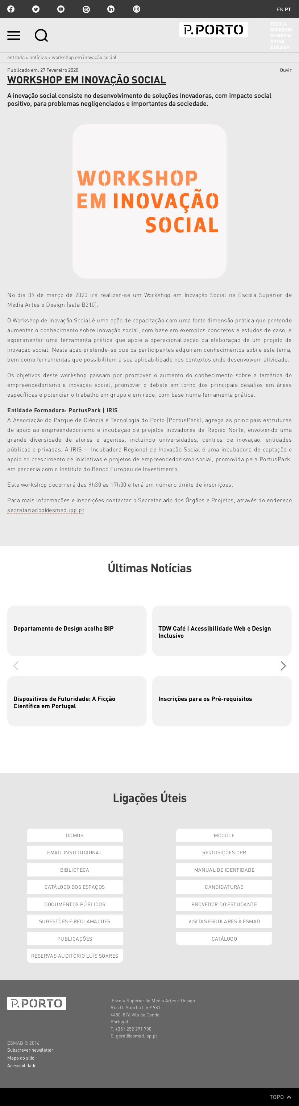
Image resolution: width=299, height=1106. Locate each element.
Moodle (224, 835)
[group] (77, 630)
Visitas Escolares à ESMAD (224, 921)
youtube (61, 9)
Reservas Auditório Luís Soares (75, 955)
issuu (86, 9)
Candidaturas (224, 886)
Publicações (74, 938)
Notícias (38, 57)
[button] (283, 666)
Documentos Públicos (74, 904)
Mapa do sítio (20, 1058)
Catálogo (224, 938)
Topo (281, 1097)
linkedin (111, 9)
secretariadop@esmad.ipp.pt (45, 509)
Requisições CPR (224, 852)
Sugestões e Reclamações (75, 921)
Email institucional (74, 852)
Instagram (136, 9)
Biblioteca (75, 869)
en (280, 9)
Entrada (16, 57)
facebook (10, 9)
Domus (75, 835)
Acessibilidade (22, 1065)
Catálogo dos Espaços (75, 886)
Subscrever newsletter (30, 1050)
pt (288, 9)
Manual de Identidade (224, 869)
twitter (36, 9)
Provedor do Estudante (224, 904)
